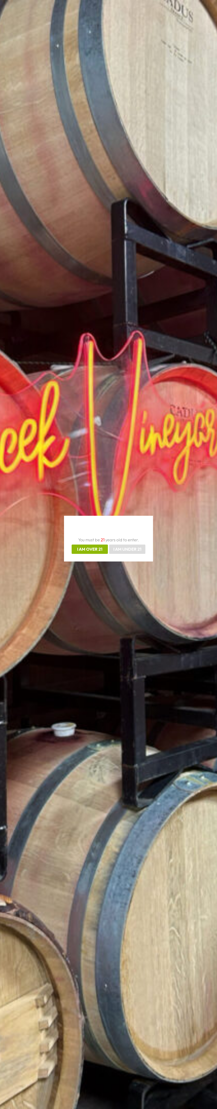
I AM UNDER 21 (127, 549)
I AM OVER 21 (89, 549)
